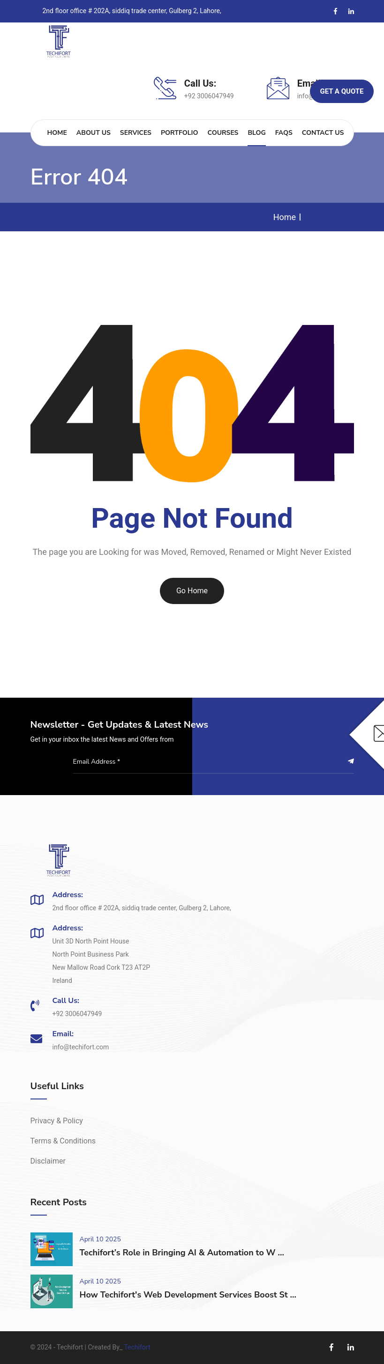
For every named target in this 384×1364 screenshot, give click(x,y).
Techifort (137, 1347)
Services (135, 132)
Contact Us (323, 132)
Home (57, 132)
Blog (256, 132)
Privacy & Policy (56, 1120)
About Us (93, 132)
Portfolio (179, 132)
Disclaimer (48, 1161)
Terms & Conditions (63, 1140)
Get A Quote (341, 91)
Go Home (192, 590)
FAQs (284, 132)
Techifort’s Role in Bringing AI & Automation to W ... (182, 1252)
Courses (222, 132)
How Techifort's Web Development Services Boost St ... (188, 1294)
